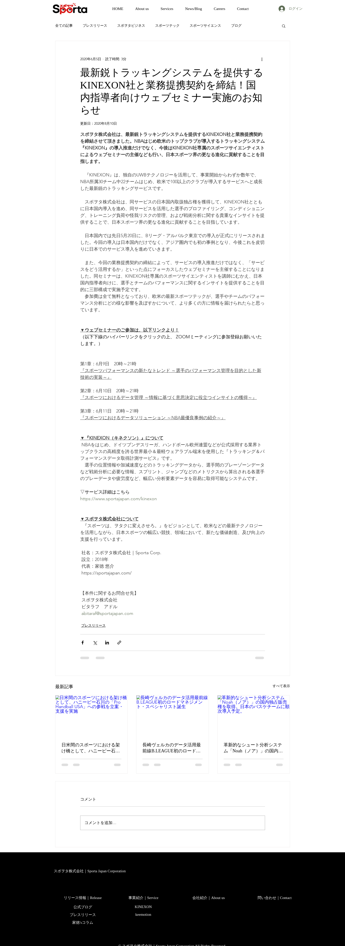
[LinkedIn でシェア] (107, 642)
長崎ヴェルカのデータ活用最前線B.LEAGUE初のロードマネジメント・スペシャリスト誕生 (171, 748)
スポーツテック (167, 25)
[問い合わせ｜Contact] (275, 898)
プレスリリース (95, 25)
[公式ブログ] (82, 907)
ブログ (236, 25)
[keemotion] (143, 915)
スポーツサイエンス (205, 25)
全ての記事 (64, 25)
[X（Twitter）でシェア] (94, 642)
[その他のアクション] (262, 59)
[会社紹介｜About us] (209, 898)
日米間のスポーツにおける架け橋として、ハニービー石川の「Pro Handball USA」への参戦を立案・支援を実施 (90, 748)
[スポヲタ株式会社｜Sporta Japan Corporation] (89, 871)
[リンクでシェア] (119, 642)
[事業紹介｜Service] (143, 898)
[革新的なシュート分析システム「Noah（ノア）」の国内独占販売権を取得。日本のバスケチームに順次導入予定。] (254, 715)
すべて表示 (281, 686)
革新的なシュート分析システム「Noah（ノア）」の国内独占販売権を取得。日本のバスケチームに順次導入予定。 (253, 748)
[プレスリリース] (82, 915)
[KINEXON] (143, 907)
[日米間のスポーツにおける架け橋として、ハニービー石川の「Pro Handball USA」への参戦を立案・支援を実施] (91, 715)
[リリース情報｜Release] (82, 898)
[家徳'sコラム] (82, 923)
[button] (283, 26)
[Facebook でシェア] (82, 642)
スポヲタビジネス (131, 25)
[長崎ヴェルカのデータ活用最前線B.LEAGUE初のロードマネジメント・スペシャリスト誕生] (172, 715)
